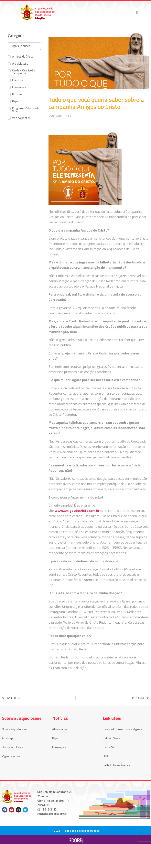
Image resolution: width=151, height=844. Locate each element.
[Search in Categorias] (24, 46)
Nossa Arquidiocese (14, 729)
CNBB (106, 756)
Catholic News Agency (116, 765)
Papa (55, 738)
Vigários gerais (11, 756)
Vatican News (111, 738)
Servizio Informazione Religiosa (122, 729)
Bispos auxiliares (12, 747)
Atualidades (60, 729)
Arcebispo (8, 738)
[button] (137, 12)
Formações (59, 747)
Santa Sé (108, 747)
